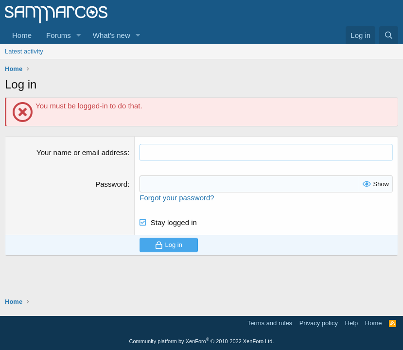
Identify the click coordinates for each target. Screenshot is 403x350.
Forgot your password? (177, 197)
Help (351, 323)
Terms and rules (269, 323)
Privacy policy (318, 323)
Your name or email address (81, 152)
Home (22, 35)
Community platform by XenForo (201, 341)
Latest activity (24, 51)
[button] (79, 35)
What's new (111, 35)
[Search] (388, 35)
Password (111, 184)
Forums (58, 35)
